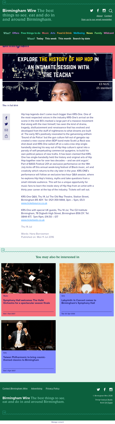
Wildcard (109, 33)
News (89, 33)
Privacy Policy (52, 388)
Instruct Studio (106, 400)
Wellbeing (79, 33)
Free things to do (30, 33)
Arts (53, 33)
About (99, 15)
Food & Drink (64, 33)
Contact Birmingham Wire (15, 388)
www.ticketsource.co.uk (34, 203)
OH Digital (108, 403)
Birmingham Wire (19, 10)
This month (64, 38)
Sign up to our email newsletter (96, 19)
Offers (15, 33)
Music (45, 33)
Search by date (81, 38)
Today (40, 38)
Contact (108, 15)
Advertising (36, 388)
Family (98, 33)
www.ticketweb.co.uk (33, 220)
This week (51, 38)
